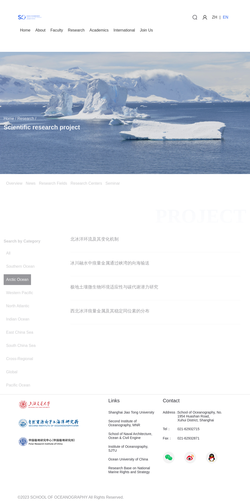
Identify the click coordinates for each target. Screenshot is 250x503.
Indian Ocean (17, 330)
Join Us (146, 30)
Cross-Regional (19, 370)
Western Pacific (19, 304)
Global (11, 383)
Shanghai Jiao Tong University (131, 412)
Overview (14, 184)
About (40, 30)
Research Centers (86, 184)
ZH (214, 17)
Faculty (57, 30)
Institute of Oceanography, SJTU (128, 448)
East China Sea (19, 343)
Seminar (112, 184)
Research (76, 30)
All (8, 264)
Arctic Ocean (17, 291)
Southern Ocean (20, 277)
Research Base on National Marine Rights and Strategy (129, 470)
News (31, 184)
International (124, 30)
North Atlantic (17, 317)
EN (225, 17)
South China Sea (21, 357)
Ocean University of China (128, 459)
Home (25, 30)
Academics (99, 30)
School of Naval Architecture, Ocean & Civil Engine (130, 436)
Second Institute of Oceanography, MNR (124, 423)
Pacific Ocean (18, 396)
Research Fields (53, 184)
